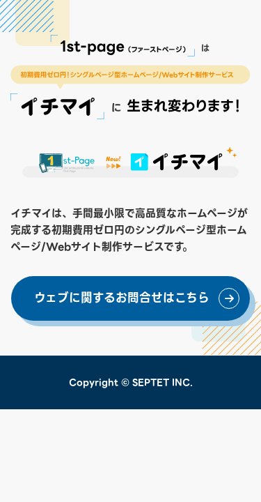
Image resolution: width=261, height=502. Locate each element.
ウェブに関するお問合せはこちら (121, 298)
